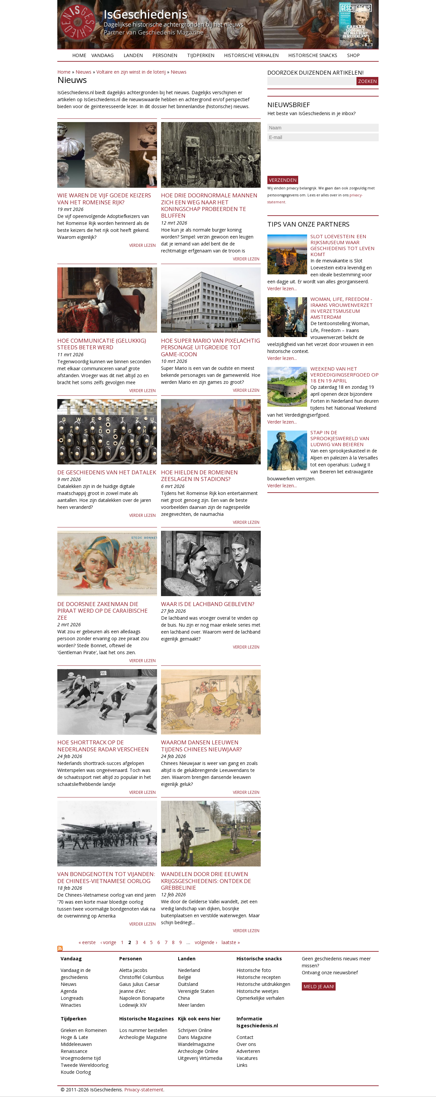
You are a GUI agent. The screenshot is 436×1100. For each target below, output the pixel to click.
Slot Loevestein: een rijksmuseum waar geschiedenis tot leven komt (342, 245)
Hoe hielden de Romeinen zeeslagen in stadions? (199, 475)
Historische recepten (259, 977)
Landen (133, 55)
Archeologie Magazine (143, 1037)
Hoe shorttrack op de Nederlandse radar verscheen (103, 745)
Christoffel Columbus (141, 977)
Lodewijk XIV (132, 1005)
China (184, 998)
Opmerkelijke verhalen (260, 998)
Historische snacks (312, 55)
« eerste (87, 942)
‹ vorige (108, 942)
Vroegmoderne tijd (81, 1058)
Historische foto (254, 970)
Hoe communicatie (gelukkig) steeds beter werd (101, 344)
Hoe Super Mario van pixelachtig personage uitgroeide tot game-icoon (210, 347)
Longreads (72, 998)
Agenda (69, 991)
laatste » (231, 942)
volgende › (206, 942)
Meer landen (191, 1005)
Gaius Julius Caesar (139, 984)
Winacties (71, 1005)
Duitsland (188, 984)
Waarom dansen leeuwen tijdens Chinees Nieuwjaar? (201, 745)
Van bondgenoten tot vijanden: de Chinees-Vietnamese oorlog (106, 877)
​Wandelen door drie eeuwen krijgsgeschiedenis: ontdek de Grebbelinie (206, 880)
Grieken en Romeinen (84, 1030)
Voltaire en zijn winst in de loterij (131, 72)
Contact (245, 1037)
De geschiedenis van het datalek (106, 472)
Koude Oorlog (76, 1072)
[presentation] (317, 156)
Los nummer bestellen (143, 1030)
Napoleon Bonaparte (142, 998)
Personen (164, 55)
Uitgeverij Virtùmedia (200, 1058)
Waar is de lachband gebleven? (207, 604)
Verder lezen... (282, 288)
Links (242, 1065)
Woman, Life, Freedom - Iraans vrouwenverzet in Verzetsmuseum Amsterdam (341, 308)
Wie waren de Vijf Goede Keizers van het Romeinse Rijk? (104, 198)
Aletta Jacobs (133, 970)
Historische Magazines (146, 1018)
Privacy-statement (143, 1089)
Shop (353, 55)
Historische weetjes (258, 991)
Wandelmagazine (196, 1044)
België (184, 977)
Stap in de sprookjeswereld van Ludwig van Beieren (339, 438)
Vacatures (247, 1058)
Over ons (246, 1044)
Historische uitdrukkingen (263, 984)
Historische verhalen (251, 55)
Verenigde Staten (196, 991)
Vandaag (102, 55)
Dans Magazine (194, 1037)
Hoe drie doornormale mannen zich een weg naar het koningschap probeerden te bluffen (209, 205)
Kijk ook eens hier (199, 1018)
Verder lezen (142, 245)
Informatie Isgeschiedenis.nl (257, 1022)
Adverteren (248, 1051)
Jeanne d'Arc (132, 991)
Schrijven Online (195, 1030)
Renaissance (74, 1051)
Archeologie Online (198, 1051)
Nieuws (83, 72)
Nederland (189, 970)
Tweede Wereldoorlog (84, 1065)
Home (79, 55)
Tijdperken (200, 55)
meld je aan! (318, 986)
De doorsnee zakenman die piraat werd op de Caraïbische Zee (102, 610)
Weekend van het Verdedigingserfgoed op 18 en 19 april (344, 374)
